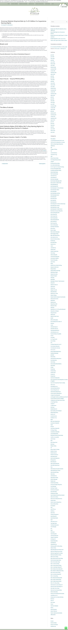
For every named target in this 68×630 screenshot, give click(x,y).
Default (52, 313)
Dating (52, 260)
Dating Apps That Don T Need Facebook (57, 277)
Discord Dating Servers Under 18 (56, 317)
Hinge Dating (53, 360)
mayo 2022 (52, 79)
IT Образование (53, 399)
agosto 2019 (53, 118)
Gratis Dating (53, 356)
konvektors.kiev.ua (54, 410)
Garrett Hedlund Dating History (56, 346)
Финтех (52, 598)
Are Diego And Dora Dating (55, 161)
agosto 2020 (53, 108)
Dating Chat (53, 279)
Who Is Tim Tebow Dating (55, 574)
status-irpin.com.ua (54, 513)
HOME (9, 3)
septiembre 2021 (53, 92)
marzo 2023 (53, 61)
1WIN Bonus (53, 144)
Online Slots (53, 467)
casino (52, 242)
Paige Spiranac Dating (54, 470)
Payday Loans (53, 474)
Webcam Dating (53, 539)
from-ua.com (53, 344)
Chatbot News (53, 246)
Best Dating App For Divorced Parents (57, 185)
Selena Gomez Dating (54, 489)
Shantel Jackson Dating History (56, 494)
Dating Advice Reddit (54, 268)
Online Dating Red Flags (55, 465)
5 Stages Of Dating (54, 147)
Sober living (53, 505)
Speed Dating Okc (54, 508)
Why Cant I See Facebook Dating (56, 581)
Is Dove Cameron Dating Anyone (56, 387)
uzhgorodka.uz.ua (54, 536)
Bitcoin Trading (53, 227)
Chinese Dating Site (54, 251)
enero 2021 (52, 103)
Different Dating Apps (54, 315)
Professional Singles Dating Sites (56, 477)
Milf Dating (52, 437)
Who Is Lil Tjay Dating (54, 567)
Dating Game (53, 282)
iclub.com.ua (53, 379)
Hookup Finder (53, 367)
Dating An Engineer (54, 272)
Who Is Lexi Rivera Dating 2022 (56, 565)
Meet (51, 434)
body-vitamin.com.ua (54, 234)
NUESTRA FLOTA (31, 3)
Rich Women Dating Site (55, 482)
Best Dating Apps (53, 189)
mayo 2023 (52, 58)
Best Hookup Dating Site (55, 216)
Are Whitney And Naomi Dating (56, 168)
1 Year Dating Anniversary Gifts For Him (57, 139)
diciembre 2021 (53, 87)
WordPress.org (53, 617)
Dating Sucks (53, 310)
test (51, 520)
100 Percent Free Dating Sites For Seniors (58, 140)
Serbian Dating (53, 493)
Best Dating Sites (53, 199)
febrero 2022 (53, 84)
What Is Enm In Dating (54, 548)
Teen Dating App (53, 519)
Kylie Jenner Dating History (55, 415)
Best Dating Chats (54, 196)
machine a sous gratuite (55, 430)
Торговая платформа (54, 596)
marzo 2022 (53, 82)
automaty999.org (53, 175)
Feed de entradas (54, 613)
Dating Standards (53, 308)
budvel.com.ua (53, 241)
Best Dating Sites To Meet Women (56, 206)
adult (51, 154)
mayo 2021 (52, 99)
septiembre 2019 (53, 117)
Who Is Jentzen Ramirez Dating (56, 557)
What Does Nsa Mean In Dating (56, 546)
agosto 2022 (53, 73)
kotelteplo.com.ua (54, 411)
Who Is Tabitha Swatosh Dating (56, 572)
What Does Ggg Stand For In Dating (57, 545)
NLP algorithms (53, 453)
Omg (51, 460)
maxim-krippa (53, 432)
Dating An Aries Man (54, 270)
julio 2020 (52, 110)
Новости (52, 591)
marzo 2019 (53, 127)
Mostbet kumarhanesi (54, 448)
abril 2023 (52, 60)
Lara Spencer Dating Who (55, 417)
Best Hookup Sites (54, 220)
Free (51, 337)
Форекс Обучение (54, 602)
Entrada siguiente (42, 163)
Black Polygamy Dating (54, 230)
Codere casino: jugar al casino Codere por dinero (59, 40)
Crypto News (53, 258)
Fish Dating (52, 332)
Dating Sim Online (54, 301)
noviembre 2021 (53, 89)
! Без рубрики (53, 137)
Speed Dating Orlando (54, 510)
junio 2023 (52, 56)
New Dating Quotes (54, 449)
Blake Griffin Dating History (55, 232)
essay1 (52, 320)
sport (51, 512)
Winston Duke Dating (54, 583)
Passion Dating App (54, 472)
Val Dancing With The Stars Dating (56, 538)
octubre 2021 (53, 91)
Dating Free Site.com (54, 280)
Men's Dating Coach (54, 436)
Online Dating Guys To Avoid (55, 463)
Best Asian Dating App (54, 177)
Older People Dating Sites (55, 456)
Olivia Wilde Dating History (55, 458)
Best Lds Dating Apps (54, 222)
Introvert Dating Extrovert (55, 384)
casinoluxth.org (53, 244)
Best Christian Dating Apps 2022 (56, 178)
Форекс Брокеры (54, 600)
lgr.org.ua (52, 420)
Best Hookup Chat (54, 211)
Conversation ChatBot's (55, 254)
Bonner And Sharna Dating (55, 235)
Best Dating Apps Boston (55, 192)
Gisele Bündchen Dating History (56, 353)
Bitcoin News (53, 225)
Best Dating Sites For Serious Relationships (58, 201)
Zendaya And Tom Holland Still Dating (57, 588)
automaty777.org (53, 173)
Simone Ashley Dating (54, 496)
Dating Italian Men (54, 287)
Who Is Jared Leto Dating (55, 555)
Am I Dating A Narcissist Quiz (56, 158)
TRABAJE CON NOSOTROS (40, 3)
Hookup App (53, 363)
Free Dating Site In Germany (55, 343)
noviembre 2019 (53, 113)
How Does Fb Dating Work (55, 372)
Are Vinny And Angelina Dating (56, 166)
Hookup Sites (53, 370)
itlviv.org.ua (52, 401)
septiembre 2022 (53, 72)
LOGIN (53, 3)
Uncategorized (53, 531)
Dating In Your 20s (54, 286)
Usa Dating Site (53, 534)
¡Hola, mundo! (65, 46)
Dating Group (53, 284)
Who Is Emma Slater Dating (55, 553)
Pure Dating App (53, 479)
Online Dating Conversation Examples (57, 462)
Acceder (52, 611)
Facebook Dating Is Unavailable (56, 329)
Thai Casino (53, 524)
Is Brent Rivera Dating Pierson (56, 386)
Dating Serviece (53, 298)
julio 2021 (52, 96)
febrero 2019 (53, 129)
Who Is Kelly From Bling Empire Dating (57, 562)
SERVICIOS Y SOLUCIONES (23, 3)
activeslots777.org (54, 152)
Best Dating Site (53, 197)
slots (51, 500)
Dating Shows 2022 (54, 299)
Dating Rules (53, 296)
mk (51, 441)
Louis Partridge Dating (54, 427)
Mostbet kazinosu (54, 446)
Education (52, 318)
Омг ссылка (53, 593)
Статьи (52, 595)
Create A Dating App (54, 256)
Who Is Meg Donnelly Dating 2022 (56, 569)
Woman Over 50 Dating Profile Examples (57, 584)
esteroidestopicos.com (55, 327)
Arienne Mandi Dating (54, 170)
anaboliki (52, 159)
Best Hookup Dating (54, 215)
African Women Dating (54, 156)
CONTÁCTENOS (47, 3)
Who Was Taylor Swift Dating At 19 (56, 577)
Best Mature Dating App (55, 223)
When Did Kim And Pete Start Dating (57, 550)
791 (51, 149)
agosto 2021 (53, 94)
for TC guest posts (54, 334)
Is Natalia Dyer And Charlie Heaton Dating (58, 394)
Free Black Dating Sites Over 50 (56, 339)
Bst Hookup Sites (54, 239)
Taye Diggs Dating (54, 515)
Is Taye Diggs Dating (54, 396)
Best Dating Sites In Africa (55, 203)
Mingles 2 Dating (53, 439)
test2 (51, 522)
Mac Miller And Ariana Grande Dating (57, 429)
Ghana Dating (53, 351)
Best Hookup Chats (54, 213)
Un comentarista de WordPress (56, 46)
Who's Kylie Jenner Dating (55, 579)
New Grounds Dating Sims (55, 451)
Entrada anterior (4, 163)
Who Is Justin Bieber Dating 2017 (56, 558)
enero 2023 (52, 65)
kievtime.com (53, 408)
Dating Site (52, 303)
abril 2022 (52, 80)
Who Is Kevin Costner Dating (55, 564)
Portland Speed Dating (54, 475)
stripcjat (44, 150)
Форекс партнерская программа (56, 603)
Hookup (52, 362)
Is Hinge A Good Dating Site (55, 389)
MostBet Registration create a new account (58, 38)
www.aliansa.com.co (54, 586)
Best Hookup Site (54, 218)
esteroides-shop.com (54, 324)
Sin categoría (53, 498)
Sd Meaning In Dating (54, 486)
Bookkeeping (53, 237)
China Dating (53, 249)
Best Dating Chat (53, 194)
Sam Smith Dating (54, 484)
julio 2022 (52, 75)
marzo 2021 (53, 101)
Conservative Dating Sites (55, 253)
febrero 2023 (53, 63)
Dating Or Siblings (54, 291)
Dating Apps (53, 275)
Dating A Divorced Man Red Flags (56, 261)
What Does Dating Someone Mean (56, 543)
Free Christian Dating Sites (55, 341)
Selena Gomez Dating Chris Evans (56, 491)
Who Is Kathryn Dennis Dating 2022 (56, 560)
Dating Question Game (54, 294)
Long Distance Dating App (55, 425)
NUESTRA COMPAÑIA (14, 3)
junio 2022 (52, 77)
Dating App (52, 273)
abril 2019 (52, 125)
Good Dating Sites (54, 355)
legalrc (52, 418)
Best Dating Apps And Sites (55, 190)
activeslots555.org (54, 151)
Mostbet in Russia (54, 444)
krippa (52, 413)
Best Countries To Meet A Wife (56, 180)
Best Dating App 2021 (54, 182)
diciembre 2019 (53, 111)
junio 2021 (52, 98)
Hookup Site (53, 369)
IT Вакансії (52, 398)
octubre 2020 (53, 106)
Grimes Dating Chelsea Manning (56, 358)
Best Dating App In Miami (55, 187)
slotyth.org (52, 503)
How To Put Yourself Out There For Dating (58, 377)
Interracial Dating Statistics (55, 382)
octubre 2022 (53, 70)
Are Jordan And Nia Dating (55, 163)
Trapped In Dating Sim (54, 529)
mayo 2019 (52, 124)
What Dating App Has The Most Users (57, 541)
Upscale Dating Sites (54, 532)
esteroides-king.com (54, 322)
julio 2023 (52, 54)
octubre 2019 (53, 115)
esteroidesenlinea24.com (55, 325)
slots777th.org (53, 501)
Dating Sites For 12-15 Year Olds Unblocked (58, 305)
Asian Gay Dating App (54, 171)
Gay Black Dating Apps (54, 348)
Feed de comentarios (54, 615)
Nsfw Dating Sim (53, 455)
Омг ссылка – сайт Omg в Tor (60, 48)
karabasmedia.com (54, 403)
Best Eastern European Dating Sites (57, 208)
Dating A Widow (53, 265)
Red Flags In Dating (54, 481)
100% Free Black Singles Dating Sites (57, 142)
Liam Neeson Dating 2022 (55, 422)
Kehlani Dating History (54, 406)
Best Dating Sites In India (55, 204)
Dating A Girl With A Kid (54, 263)
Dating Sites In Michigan (55, 306)
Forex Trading (53, 336)
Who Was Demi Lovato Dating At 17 (57, 576)
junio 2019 (52, 122)
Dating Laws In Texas (54, 289)
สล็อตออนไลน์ (53, 605)
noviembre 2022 (53, 68)
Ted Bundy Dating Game (55, 517)
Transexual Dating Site (54, 527)
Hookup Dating (53, 365)
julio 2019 (52, 120)
